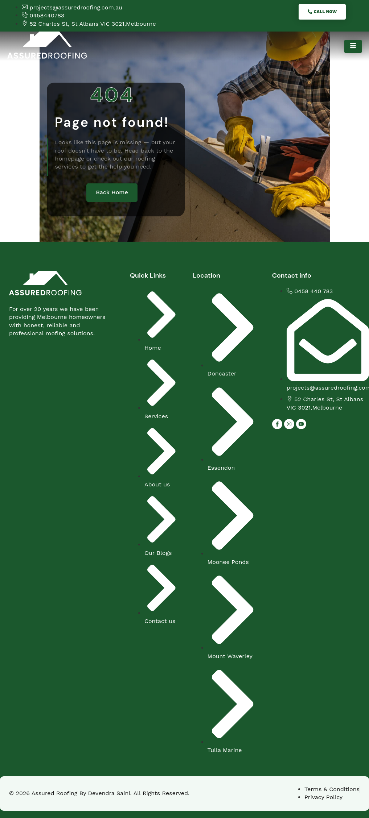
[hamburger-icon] (353, 46)
